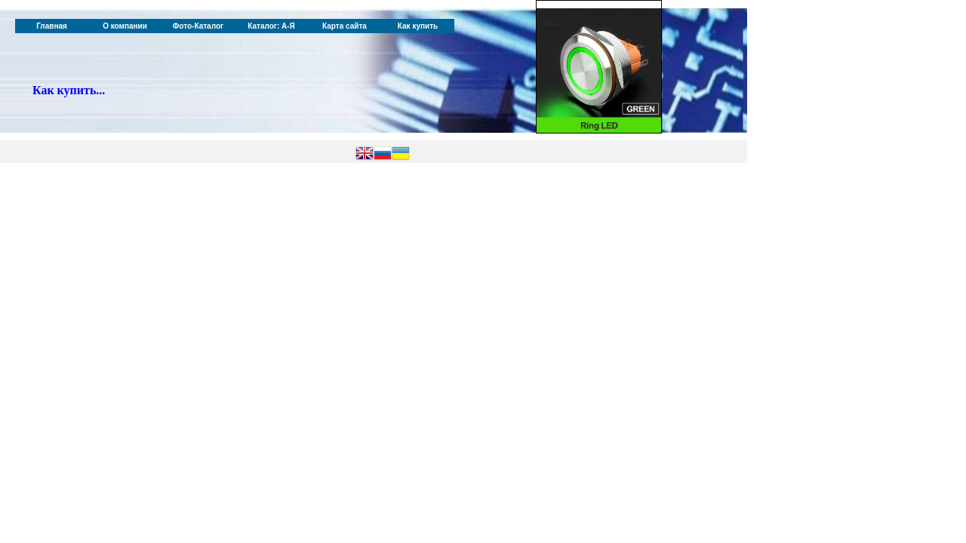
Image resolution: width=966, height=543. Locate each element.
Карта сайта (344, 26)
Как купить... (68, 90)
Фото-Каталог (198, 26)
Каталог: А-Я (271, 26)
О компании (125, 26)
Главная (51, 26)
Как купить (418, 26)
